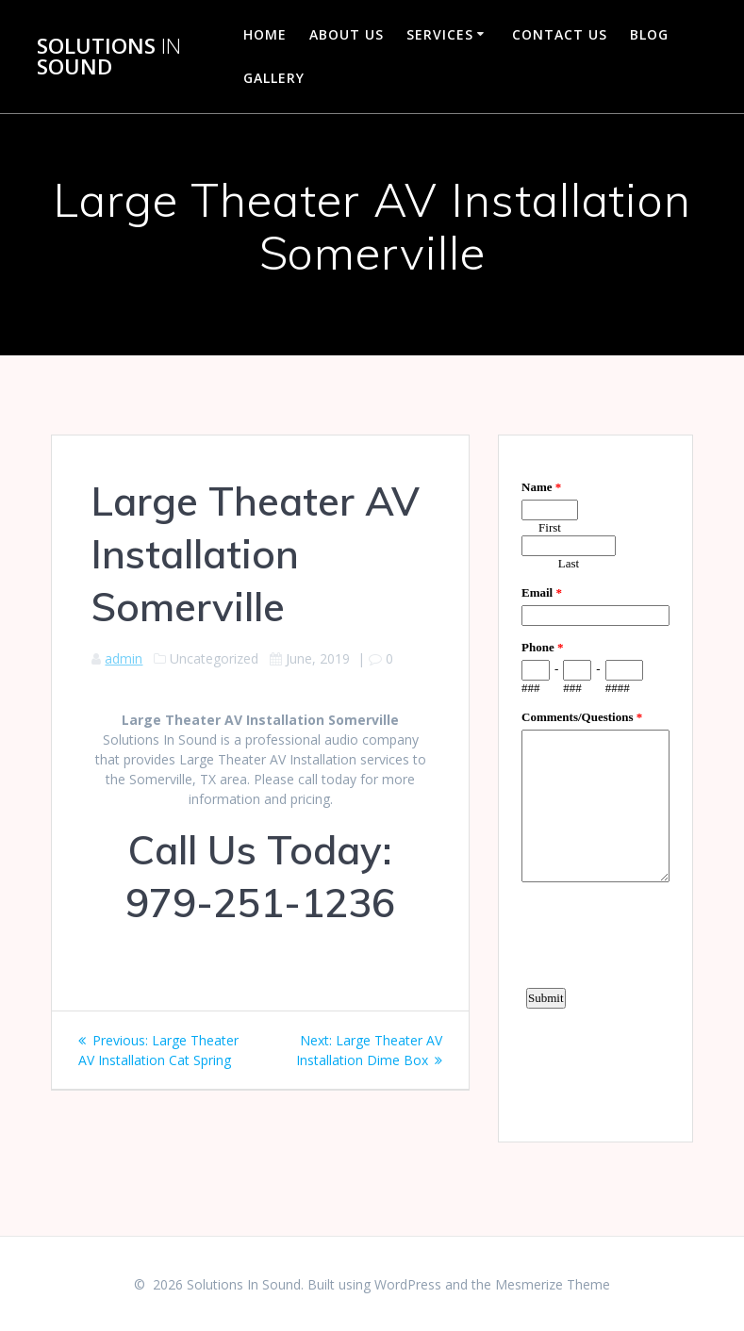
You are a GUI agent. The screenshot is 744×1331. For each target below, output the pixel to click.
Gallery (274, 78)
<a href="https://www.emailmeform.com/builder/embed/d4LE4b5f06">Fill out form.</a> (595, 786)
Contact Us (559, 34)
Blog (649, 34)
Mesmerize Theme (552, 1284)
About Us (346, 34)
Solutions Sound (109, 57)
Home (265, 34)
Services (439, 34)
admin (123, 658)
